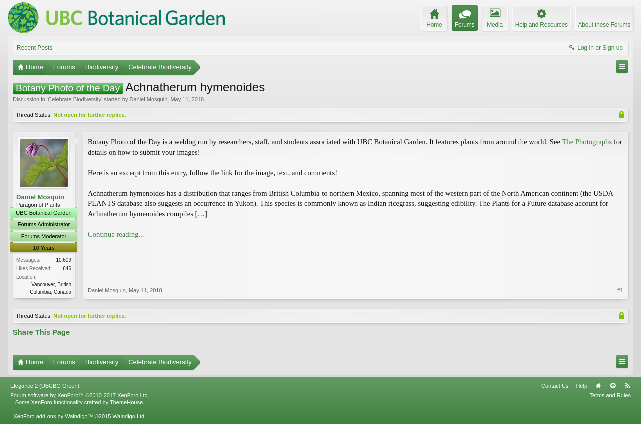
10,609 (63, 260)
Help (581, 386)
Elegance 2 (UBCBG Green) (44, 386)
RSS (627, 385)
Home (598, 385)
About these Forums (604, 24)
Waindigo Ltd (128, 416)
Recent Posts (34, 47)
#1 (620, 290)
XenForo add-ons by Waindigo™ (53, 416)
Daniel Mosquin (148, 99)
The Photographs (587, 142)
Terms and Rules (610, 395)
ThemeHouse (126, 402)
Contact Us (554, 386)
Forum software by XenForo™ (79, 395)
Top (612, 385)
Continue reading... (116, 234)
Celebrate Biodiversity (74, 99)
